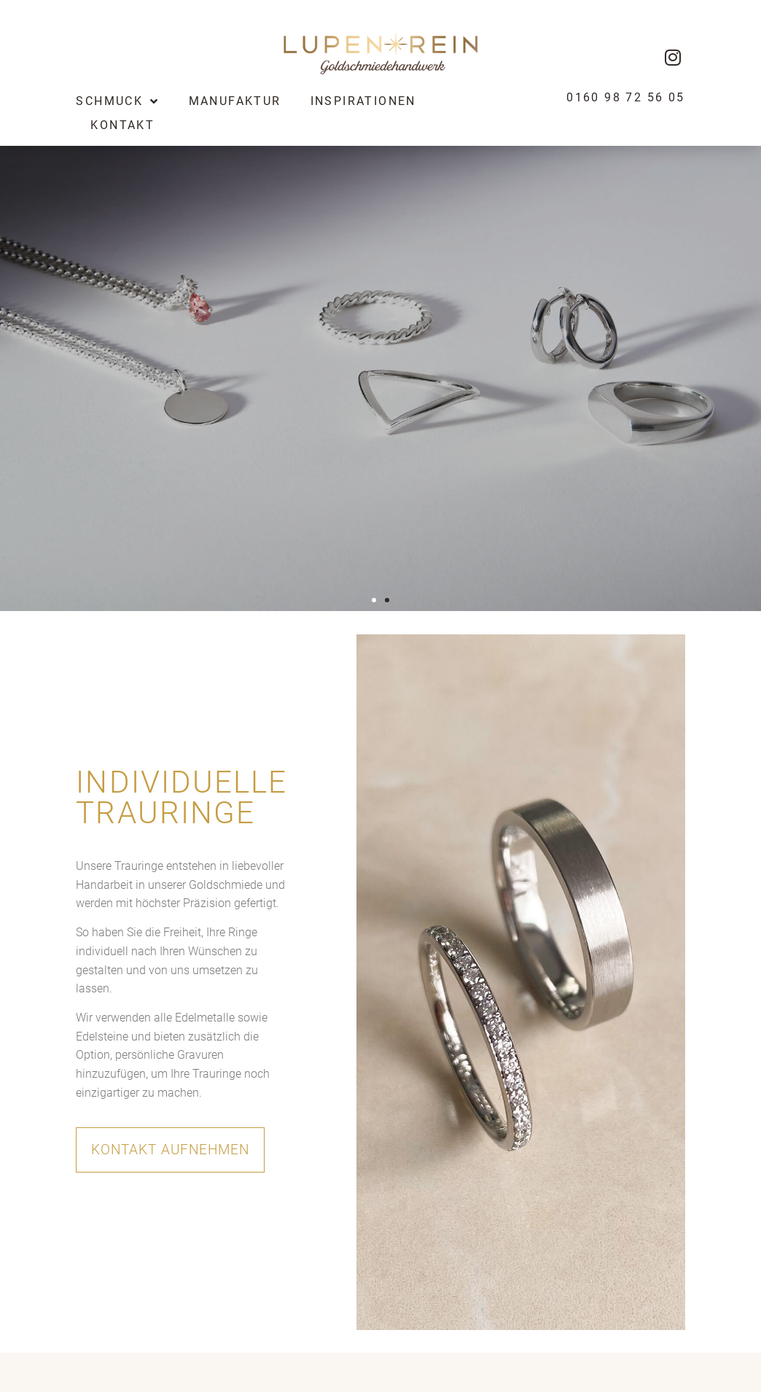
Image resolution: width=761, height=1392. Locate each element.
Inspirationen (363, 101)
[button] (374, 600)
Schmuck (117, 101)
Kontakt (122, 125)
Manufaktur (235, 101)
